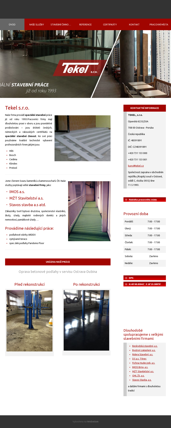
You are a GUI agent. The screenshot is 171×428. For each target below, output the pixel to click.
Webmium (92, 421)
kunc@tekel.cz (136, 165)
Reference (85, 24)
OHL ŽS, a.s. (138, 375)
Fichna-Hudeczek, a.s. (143, 363)
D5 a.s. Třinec (139, 358)
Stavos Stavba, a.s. (141, 380)
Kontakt (134, 24)
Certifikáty (110, 24)
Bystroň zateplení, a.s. (144, 350)
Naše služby (36, 24)
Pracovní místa (159, 24)
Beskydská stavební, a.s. (145, 346)
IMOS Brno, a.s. (140, 367)
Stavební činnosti (61, 24)
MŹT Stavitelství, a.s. (143, 371)
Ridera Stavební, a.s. (142, 354)
